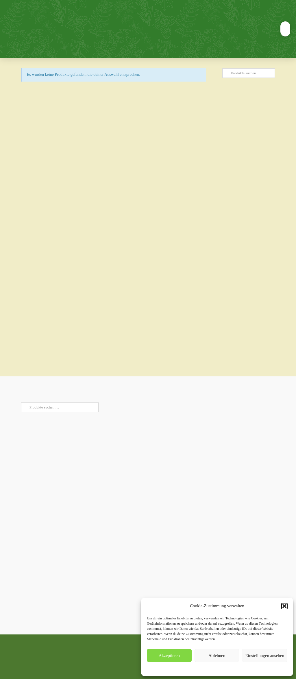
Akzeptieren (169, 655)
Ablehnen (216, 655)
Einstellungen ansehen (264, 655)
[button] (284, 606)
